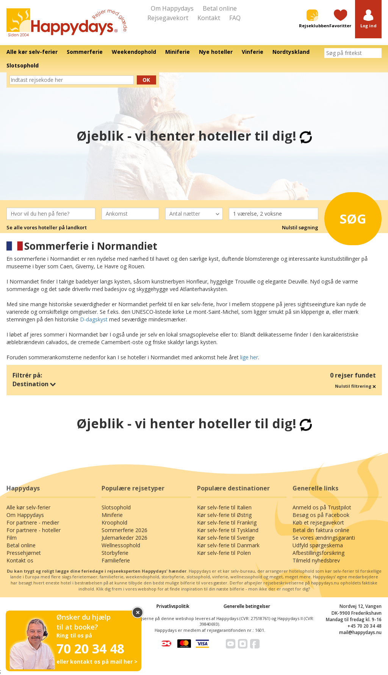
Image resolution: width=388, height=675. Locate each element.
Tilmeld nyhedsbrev (316, 560)
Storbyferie (115, 552)
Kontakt (208, 18)
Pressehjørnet (23, 552)
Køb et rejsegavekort (318, 522)
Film (11, 537)
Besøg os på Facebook (321, 514)
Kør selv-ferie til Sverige (226, 537)
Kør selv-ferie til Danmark (228, 545)
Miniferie (112, 514)
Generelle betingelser (247, 606)
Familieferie (116, 560)
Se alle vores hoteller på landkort (46, 227)
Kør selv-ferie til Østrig (224, 514)
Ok (146, 79)
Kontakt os (19, 560)
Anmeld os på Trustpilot (322, 507)
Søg (350, 217)
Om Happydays (172, 8)
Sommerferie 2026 (124, 530)
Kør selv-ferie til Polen (224, 552)
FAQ (235, 18)
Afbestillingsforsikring (318, 552)
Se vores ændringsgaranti (324, 537)
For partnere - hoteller (33, 530)
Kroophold (114, 522)
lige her (249, 357)
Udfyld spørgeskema (318, 545)
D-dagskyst (94, 319)
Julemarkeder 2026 (124, 537)
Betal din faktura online (321, 530)
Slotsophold (116, 507)
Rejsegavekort (167, 18)
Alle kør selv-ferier (28, 507)
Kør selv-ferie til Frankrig (227, 522)
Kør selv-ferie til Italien (224, 507)
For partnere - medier (32, 522)
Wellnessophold (121, 545)
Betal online (220, 8)
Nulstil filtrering (355, 386)
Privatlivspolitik (172, 606)
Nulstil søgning (300, 227)
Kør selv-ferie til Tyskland (227, 530)
